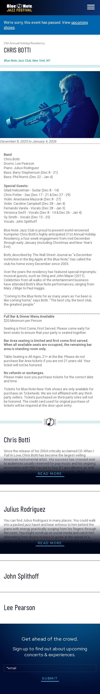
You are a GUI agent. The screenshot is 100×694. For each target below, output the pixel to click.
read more (50, 473)
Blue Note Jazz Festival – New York (19, 7)
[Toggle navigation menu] (91, 7)
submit (50, 678)
